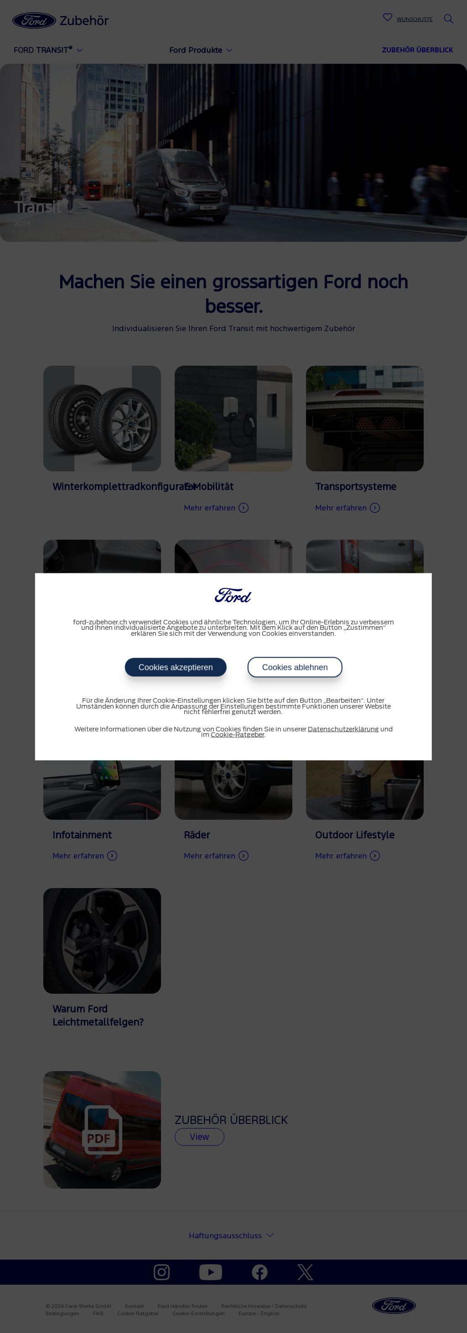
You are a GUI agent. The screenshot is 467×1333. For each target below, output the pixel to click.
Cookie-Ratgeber (237, 735)
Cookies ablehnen (294, 667)
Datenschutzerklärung (343, 729)
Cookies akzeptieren (175, 667)
